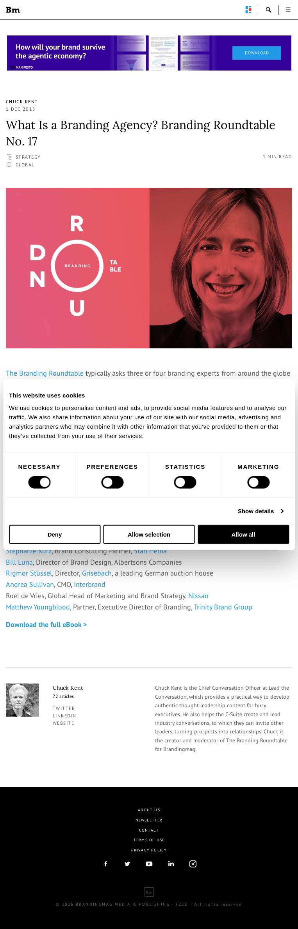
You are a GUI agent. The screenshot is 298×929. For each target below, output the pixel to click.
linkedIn (171, 864)
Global (25, 165)
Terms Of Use (149, 839)
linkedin (65, 716)
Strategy (28, 157)
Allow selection (149, 534)
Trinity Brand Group (223, 606)
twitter (64, 708)
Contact (149, 830)
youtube (149, 864)
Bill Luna (19, 562)
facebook (105, 864)
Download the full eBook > (46, 624)
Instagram (193, 864)
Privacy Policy (149, 850)
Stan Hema (150, 550)
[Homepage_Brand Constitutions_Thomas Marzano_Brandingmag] (149, 53)
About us (149, 809)
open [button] (288, 9)
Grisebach (97, 573)
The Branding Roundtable (45, 373)
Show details (256, 511)
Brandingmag (13, 9)
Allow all (243, 534)
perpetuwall (248, 9)
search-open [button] (268, 9)
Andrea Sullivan (30, 584)
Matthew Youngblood (38, 606)
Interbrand (89, 584)
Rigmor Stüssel (29, 573)
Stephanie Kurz (29, 550)
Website (63, 723)
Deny (55, 534)
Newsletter (149, 820)
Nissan (198, 595)
